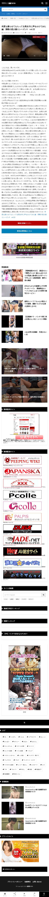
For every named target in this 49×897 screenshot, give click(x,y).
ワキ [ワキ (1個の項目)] (5, 769)
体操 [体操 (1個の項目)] (30, 769)
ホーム (5, 894)
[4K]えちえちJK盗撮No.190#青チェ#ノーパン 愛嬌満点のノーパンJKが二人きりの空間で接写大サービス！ (35, 289)
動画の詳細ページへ (24, 223)
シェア (15, 894)
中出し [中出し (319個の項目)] (23, 769)
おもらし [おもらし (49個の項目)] (34, 741)
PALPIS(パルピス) (22, 521)
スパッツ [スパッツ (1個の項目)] (31, 746)
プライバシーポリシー (14, 882)
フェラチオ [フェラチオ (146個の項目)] (7, 760)
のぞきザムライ (24, 578)
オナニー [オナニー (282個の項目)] (16, 741)
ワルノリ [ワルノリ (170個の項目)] (14, 769)
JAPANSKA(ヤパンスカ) (22, 476)
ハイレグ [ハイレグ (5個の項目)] (29, 751)
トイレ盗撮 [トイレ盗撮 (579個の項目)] (20, 751)
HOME (5, 18)
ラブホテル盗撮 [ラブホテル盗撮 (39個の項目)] (8, 765)
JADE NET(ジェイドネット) (24, 544)
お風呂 (8, 14)
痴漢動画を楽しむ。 (10, 869)
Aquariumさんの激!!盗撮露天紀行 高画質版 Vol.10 (36, 791)
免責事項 (27, 882)
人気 (34, 894)
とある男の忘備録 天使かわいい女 (35, 333)
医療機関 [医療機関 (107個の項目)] (6, 774)
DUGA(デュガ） (22, 533)
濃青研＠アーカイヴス (24, 567)
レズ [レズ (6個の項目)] (43, 765)
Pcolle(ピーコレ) (23, 18)
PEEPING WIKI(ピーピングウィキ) (22, 464)
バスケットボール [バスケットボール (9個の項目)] (9, 755)
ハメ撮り (28, 33)
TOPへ (44, 894)
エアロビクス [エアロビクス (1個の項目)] (32, 737)
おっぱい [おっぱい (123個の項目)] (6, 741)
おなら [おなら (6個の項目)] (25, 741)
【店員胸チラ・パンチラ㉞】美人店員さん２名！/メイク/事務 (35, 318)
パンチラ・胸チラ (37, 33)
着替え (13, 14)
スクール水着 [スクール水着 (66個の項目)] (20, 746)
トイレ (3, 14)
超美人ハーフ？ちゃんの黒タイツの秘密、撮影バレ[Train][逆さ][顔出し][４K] (35, 303)
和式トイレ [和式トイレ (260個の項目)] (17, 774)
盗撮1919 (30, 886)
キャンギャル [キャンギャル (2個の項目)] (8, 746)
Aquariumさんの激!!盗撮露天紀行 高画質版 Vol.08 (36, 822)
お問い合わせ (37, 882)
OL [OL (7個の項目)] (5, 737)
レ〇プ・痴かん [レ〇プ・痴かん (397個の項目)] (22, 765)
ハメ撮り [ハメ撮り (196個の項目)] (21, 755)
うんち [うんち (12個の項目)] (22, 737)
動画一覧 (13, 18)
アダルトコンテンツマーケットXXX (24, 487)
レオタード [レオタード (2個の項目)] (34, 765)
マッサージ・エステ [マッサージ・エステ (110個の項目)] (29, 760)
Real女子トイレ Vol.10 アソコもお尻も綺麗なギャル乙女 (36, 806)
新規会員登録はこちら (24, 231)
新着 (24, 894)
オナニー (25, 14)
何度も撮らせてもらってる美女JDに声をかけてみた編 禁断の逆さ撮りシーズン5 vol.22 (24, 214)
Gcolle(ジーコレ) (22, 510)
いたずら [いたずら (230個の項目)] (13, 737)
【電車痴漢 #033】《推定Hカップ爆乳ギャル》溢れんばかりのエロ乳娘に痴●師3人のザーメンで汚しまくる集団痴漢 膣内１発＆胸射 (35, 275)
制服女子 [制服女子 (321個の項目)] (38, 769)
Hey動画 (24, 556)
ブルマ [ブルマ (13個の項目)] (17, 760)
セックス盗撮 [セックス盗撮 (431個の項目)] (8, 751)
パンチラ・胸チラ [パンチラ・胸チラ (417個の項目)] (34, 755)
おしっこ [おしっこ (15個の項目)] (43, 737)
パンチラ (18, 14)
